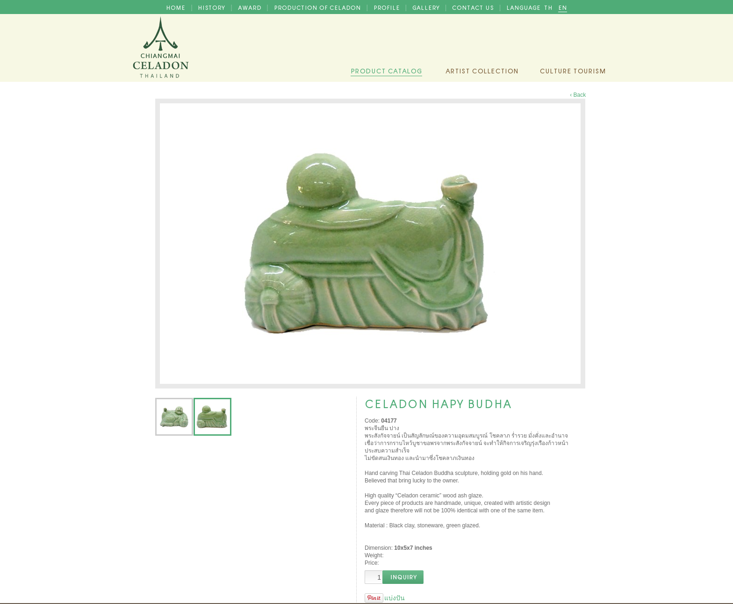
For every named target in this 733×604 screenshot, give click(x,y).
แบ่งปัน (394, 598)
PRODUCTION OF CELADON (318, 7)
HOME (176, 7)
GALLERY (426, 7)
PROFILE (388, 7)
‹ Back (578, 95)
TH (549, 7)
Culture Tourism (572, 70)
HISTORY (212, 7)
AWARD (250, 7)
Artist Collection (482, 70)
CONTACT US (474, 7)
